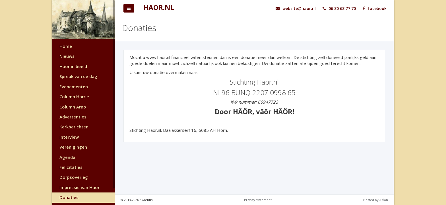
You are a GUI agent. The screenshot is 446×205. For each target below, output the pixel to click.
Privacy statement (258, 200)
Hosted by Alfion (375, 200)
